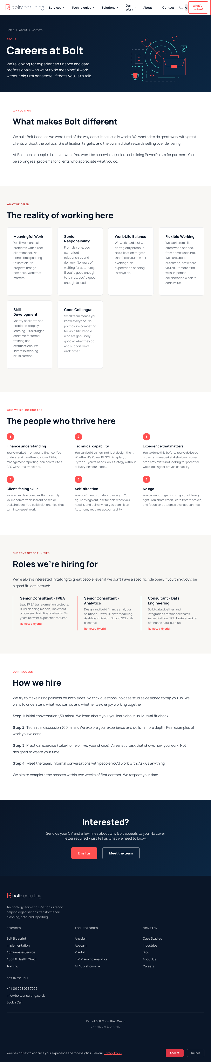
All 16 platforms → (87, 966)
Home (10, 30)
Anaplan (81, 938)
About (149, 7)
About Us (149, 959)
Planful (80, 952)
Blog (146, 952)
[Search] (181, 7)
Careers (148, 966)
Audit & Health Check (22, 959)
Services (57, 7)
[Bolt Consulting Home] (25, 7)
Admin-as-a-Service (21, 952)
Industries (150, 945)
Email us (84, 853)
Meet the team (121, 853)
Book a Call (14, 1002)
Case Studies (152, 938)
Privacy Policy (113, 1053)
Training (12, 966)
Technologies (83, 7)
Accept (174, 1053)
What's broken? (198, 7)
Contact (168, 7)
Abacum (81, 945)
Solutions (110, 7)
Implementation (18, 945)
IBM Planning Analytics (91, 959)
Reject (195, 1053)
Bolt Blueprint (16, 938)
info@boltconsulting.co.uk (26, 995)
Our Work (131, 7)
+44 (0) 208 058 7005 (22, 988)
